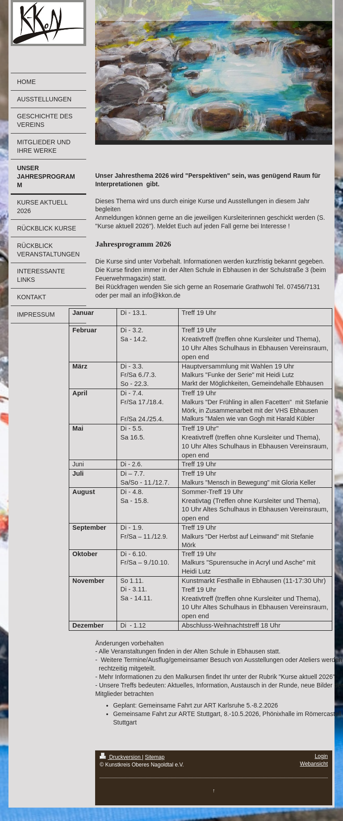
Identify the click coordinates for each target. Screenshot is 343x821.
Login (321, 756)
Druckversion (121, 757)
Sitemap (154, 757)
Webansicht (314, 764)
